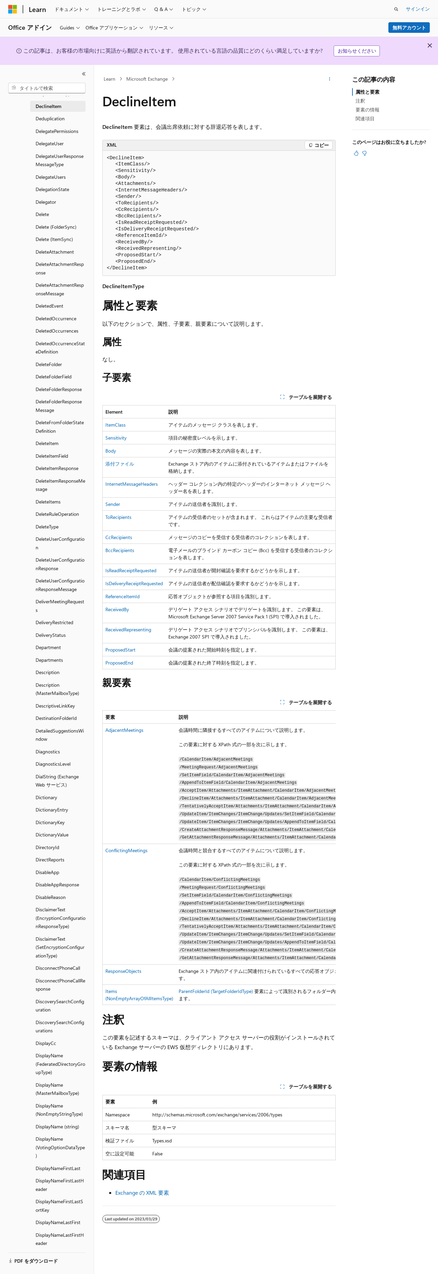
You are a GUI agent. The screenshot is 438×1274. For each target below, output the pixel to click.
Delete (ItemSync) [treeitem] (54, 239)
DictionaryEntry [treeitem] (52, 809)
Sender (112, 504)
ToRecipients (118, 517)
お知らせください (357, 51)
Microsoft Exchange (147, 79)
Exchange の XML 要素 (142, 1192)
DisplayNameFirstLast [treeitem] (58, 1168)
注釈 (360, 100)
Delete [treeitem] (42, 214)
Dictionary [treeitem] (46, 797)
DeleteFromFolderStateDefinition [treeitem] (60, 426)
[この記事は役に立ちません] (364, 153)
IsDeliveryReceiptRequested (134, 583)
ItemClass (115, 424)
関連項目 (365, 118)
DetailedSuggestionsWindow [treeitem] (60, 734)
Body (110, 450)
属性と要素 (367, 92)
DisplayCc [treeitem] (46, 1043)
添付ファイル (119, 463)
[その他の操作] (330, 78)
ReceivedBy (117, 609)
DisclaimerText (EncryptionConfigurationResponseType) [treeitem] (61, 917)
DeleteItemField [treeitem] (52, 456)
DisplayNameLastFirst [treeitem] (58, 1222)
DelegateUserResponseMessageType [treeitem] (59, 160)
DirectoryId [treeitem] (47, 847)
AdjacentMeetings (124, 730)
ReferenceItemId (122, 596)
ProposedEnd (119, 662)
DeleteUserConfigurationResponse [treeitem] (60, 564)
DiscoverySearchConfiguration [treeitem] (60, 1005)
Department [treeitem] (48, 647)
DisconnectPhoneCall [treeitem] (58, 968)
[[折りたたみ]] (84, 74)
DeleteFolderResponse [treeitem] (59, 389)
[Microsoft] (12, 9)
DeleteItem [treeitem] (47, 443)
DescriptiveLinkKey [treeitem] (55, 705)
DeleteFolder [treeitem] (49, 364)
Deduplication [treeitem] (50, 118)
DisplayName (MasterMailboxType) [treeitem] (57, 1089)
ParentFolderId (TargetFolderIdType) (216, 991)
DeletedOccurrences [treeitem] (57, 330)
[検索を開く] (396, 9)
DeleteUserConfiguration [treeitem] (60, 543)
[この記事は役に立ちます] (356, 153)
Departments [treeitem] (49, 660)
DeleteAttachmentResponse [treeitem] (60, 268)
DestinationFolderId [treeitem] (56, 718)
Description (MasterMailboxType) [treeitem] (57, 689)
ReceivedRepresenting (128, 629)
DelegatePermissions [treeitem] (57, 131)
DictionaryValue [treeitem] (52, 834)
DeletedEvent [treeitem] (49, 306)
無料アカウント (409, 27)
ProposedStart (120, 649)
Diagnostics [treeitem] (48, 751)
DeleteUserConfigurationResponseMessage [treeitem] (60, 584)
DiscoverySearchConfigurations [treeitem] (60, 1026)
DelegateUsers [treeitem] (51, 177)
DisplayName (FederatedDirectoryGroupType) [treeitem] (60, 1063)
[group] (219, 857)
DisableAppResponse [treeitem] (57, 884)
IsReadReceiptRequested (130, 570)
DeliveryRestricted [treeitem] (54, 622)
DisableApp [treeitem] (47, 872)
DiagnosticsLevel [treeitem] (53, 764)
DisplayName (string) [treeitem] (57, 1126)
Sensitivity (116, 437)
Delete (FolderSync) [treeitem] (56, 227)
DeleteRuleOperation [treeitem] (57, 514)
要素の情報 (367, 109)
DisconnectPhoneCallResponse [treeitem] (60, 984)
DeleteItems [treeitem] (48, 501)
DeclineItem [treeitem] (48, 106)
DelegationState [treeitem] (52, 189)
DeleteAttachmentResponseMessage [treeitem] (60, 289)
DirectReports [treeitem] (50, 859)
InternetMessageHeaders (131, 484)
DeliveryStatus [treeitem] (51, 635)
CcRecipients (118, 537)
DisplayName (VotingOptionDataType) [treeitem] (60, 1147)
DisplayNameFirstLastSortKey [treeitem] (59, 1205)
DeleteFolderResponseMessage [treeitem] (59, 405)
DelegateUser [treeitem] (50, 143)
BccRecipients (119, 550)
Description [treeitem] (48, 672)
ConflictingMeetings (126, 850)
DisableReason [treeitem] (51, 897)
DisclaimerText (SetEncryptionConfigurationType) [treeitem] (60, 947)
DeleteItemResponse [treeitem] (57, 468)
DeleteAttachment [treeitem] (55, 252)
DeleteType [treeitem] (47, 526)
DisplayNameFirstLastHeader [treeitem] (60, 1184)
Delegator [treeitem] (46, 202)
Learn (109, 79)
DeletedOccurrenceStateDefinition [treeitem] (60, 347)
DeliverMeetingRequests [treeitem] (60, 605)
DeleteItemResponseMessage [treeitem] (60, 485)
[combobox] (47, 88)
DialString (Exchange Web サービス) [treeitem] (57, 780)
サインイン (418, 8)
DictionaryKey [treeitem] (50, 822)
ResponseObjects (123, 971)
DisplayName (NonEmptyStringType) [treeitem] (59, 1109)
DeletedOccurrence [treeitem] (56, 318)
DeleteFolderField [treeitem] (54, 376)
